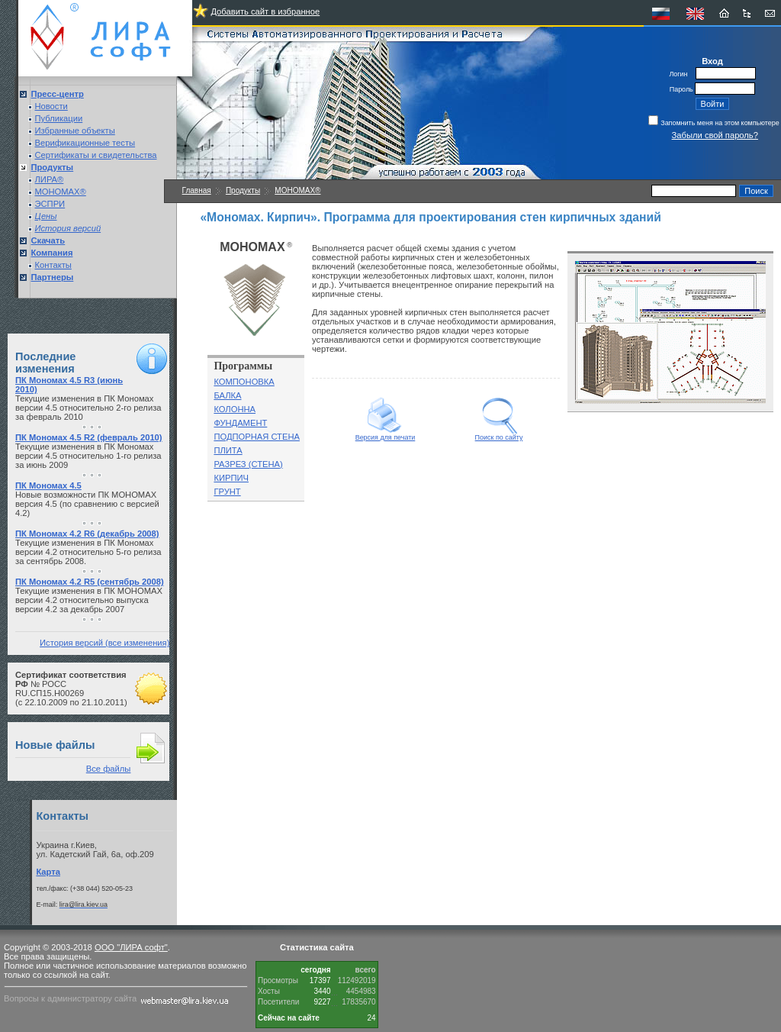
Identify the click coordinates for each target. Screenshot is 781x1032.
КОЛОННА (235, 409)
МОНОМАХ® (60, 191)
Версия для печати (385, 434)
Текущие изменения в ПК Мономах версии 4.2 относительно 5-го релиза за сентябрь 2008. (88, 552)
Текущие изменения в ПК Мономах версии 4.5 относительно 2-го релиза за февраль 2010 (88, 407)
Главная (196, 190)
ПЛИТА (228, 450)
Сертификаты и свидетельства (96, 155)
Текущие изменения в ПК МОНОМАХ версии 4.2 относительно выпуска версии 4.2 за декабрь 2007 (88, 600)
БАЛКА (227, 395)
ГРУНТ (227, 491)
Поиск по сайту (499, 434)
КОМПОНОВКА (244, 381)
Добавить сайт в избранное (265, 11)
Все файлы (108, 768)
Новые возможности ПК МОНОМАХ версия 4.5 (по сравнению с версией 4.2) (87, 504)
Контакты (53, 264)
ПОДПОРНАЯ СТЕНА (257, 436)
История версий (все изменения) (104, 642)
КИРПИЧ (231, 477)
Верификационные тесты (85, 142)
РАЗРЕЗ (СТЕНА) (248, 464)
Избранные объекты (75, 130)
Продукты (243, 190)
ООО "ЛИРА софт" (131, 947)
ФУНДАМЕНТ (240, 422)
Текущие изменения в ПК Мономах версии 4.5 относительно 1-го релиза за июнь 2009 (88, 455)
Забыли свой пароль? (715, 135)
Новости (51, 106)
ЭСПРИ (50, 203)
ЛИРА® (49, 179)
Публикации (59, 118)
